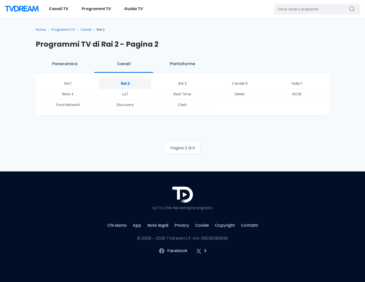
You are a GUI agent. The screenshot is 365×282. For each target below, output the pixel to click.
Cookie (202, 225)
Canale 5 (240, 83)
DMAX (240, 94)
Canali (86, 29)
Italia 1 (297, 83)
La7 (125, 94)
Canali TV (58, 8)
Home (41, 29)
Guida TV (133, 8)
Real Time (182, 94)
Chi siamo (117, 225)
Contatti (249, 225)
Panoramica (65, 63)
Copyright (225, 225)
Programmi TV (96, 8)
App (137, 225)
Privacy (181, 225)
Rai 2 (125, 83)
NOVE (297, 94)
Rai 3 (182, 83)
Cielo (182, 104)
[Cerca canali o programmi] (353, 9)
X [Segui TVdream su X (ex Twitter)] (201, 251)
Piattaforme (182, 63)
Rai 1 (67, 83)
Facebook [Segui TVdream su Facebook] (173, 251)
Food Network (68, 104)
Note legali (157, 225)
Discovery (125, 104)
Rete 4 (68, 94)
